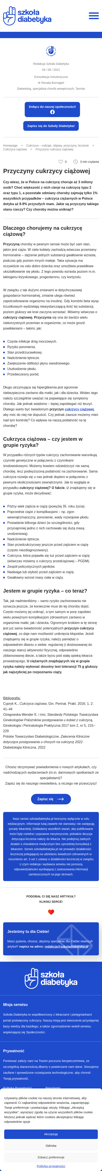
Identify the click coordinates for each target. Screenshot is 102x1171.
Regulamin (53, 1088)
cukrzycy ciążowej (79, 409)
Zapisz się (45, 799)
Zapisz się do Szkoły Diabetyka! (51, 126)
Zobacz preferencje (50, 1157)
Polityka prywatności (51, 1166)
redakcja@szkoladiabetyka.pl (66, 946)
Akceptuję (51, 1134)
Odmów (51, 1145)
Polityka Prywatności (17, 1088)
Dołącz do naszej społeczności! (52, 110)
